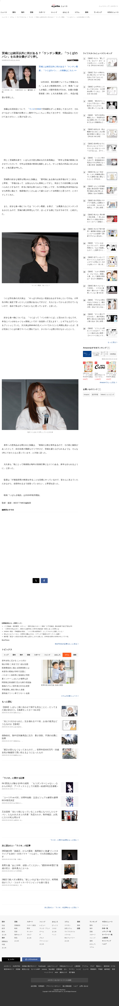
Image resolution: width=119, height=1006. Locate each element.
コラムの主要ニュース (69, 696)
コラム (77, 12)
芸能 (31, 12)
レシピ (78, 969)
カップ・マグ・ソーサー (104, 354)
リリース (105, 925)
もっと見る (112, 342)
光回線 (18, 969)
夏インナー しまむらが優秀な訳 (15, 679)
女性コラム (68, 928)
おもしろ (66, 12)
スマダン (67, 925)
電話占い (99, 966)
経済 (3, 928)
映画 (15, 928)
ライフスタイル (70, 931)
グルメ (41, 938)
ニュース (3, 12)
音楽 (15, 931)
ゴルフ (29, 934)
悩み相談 (51, 969)
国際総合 (5, 941)
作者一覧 (105, 928)
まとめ (4, 934)
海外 (22, 12)
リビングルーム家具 (95, 354)
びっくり (55, 925)
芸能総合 (17, 925)
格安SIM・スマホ (109, 966)
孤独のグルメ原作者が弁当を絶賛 (15, 686)
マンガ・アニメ (44, 928)
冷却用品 (113, 354)
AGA (56, 972)
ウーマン (72, 969)
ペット (54, 934)
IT (40, 934)
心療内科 (77, 966)
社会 (3, 925)
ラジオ (32, 109)
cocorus (44, 969)
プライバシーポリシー (53, 986)
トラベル (67, 934)
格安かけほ (25, 969)
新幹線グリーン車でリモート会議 (15, 693)
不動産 (100, 969)
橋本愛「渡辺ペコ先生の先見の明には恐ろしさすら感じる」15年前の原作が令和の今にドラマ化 (36, 636)
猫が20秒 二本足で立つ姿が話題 (15, 664)
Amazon (86, 394)
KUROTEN (16, 966)
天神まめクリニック (66, 966)
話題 (78, 928)
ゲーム (41, 931)
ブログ (92, 966)
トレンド (54, 12)
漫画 (86, 12)
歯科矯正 (107, 969)
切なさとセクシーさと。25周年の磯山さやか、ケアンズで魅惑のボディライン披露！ (32, 634)
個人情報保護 (67, 986)
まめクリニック (52, 966)
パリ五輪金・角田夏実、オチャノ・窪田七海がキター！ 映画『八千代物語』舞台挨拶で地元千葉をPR (38, 626)
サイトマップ (106, 941)
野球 (28, 928)
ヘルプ (104, 944)
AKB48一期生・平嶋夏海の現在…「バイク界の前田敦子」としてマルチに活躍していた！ (34, 631)
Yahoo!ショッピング (107, 394)
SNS (39, 109)
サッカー (30, 931)
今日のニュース (113, 12)
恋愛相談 (59, 969)
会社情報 (34, 986)
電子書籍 (72, 972)
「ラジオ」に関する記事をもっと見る (63, 840)
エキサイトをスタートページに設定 (59, 980)
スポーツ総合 (31, 925)
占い (65, 969)
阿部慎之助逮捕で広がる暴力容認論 (16, 682)
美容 (113, 969)
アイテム (85, 966)
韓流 (15, 938)
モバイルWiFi (35, 969)
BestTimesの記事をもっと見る (66, 644)
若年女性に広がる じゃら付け (14, 661)
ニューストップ (104, 6)
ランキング (98, 12)
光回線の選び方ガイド (29, 966)
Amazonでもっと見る (107, 382)
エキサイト (114, 6)
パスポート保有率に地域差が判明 (15, 675)
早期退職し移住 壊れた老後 (13, 690)
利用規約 (41, 986)
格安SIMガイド (9, 969)
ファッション (43, 941)
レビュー (42, 925)
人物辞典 (105, 938)
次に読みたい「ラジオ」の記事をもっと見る (61, 907)
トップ (6, 655)
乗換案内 (93, 969)
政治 (3, 931)
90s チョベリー (70, 938)
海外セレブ (18, 934)
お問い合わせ (83, 986)
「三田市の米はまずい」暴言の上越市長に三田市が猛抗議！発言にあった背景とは (31, 629)
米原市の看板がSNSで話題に (14, 671)
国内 (14, 12)
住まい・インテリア (87, 354)
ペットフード (48, 972)
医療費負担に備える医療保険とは (15, 668)
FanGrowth (42, 966)
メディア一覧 (106, 931)
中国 (3, 944)
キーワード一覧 (107, 934)
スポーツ (42, 12)
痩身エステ (63, 972)
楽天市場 (95, 394)
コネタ (54, 928)
